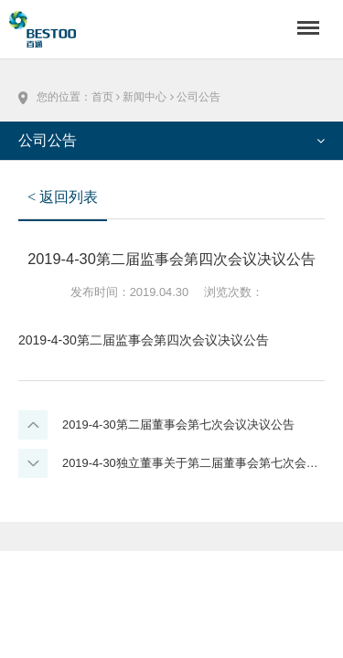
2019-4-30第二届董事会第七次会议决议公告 (178, 424)
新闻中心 (144, 96)
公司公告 (198, 96)
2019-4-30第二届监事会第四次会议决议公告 (143, 340)
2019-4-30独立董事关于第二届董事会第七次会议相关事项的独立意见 (193, 463)
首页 (102, 96)
